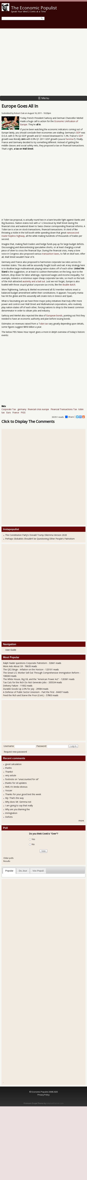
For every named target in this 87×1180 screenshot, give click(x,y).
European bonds (54, 315)
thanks (8, 767)
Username (9, 746)
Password (41, 746)
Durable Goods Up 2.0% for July (18, 688)
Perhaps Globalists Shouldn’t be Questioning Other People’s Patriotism (40, 538)
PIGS (23, 412)
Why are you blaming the (17, 809)
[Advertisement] (32, 62)
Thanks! (9, 771)
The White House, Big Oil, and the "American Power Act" (31, 679)
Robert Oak (19, 113)
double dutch (68, 284)
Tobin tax (8, 219)
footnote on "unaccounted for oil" (22, 779)
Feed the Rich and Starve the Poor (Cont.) (23, 695)
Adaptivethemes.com (54, 1103)
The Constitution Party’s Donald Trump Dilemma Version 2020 (36, 535)
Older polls (8, 858)
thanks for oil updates (16, 782)
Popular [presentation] (9, 870)
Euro (8, 412)
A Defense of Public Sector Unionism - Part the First (28, 692)
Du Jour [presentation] (23, 870)
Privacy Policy (43, 1094)
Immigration (11, 813)
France (15, 412)
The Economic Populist (34, 8)
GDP (78, 132)
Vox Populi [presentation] (38, 870)
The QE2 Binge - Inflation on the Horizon (23, 669)
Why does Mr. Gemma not (18, 801)
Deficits (9, 816)
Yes (33, 839)
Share (69, 417)
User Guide (10, 650)
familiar (70, 139)
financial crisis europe (38, 409)
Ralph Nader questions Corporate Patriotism (25, 663)
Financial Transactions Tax (64, 409)
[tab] (9, 871)
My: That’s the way (14, 798)
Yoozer (8, 790)
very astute (10, 775)
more (81, 820)
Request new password (15, 751)
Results (6, 861)
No (33, 844)
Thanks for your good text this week (23, 794)
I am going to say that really (19, 805)
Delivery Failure (10, 685)
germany (22, 409)
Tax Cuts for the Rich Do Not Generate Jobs (25, 682)
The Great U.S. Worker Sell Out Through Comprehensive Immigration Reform (41, 672)
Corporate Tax (9, 409)
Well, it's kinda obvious (16, 786)
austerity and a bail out (33, 281)
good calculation (13, 764)
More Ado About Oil (13, 666)
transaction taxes (50, 253)
